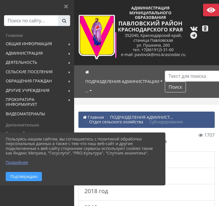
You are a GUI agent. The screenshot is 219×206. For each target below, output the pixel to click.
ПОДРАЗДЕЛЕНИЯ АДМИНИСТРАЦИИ (122, 81)
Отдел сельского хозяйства (116, 121)
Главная (93, 117)
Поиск (175, 87)
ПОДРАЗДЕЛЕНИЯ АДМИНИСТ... (141, 117)
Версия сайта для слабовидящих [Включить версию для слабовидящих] (211, 10)
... (86, 90)
